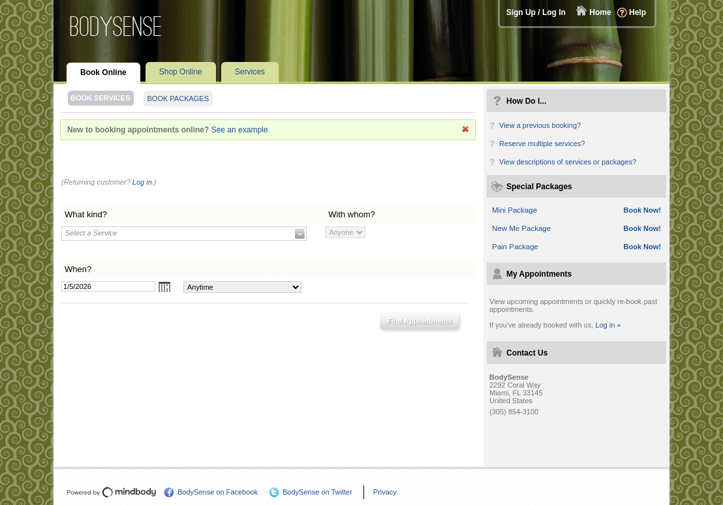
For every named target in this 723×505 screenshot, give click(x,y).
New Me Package (521, 228)
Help (637, 12)
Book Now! (642, 210)
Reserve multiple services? (542, 143)
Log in (142, 182)
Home (600, 12)
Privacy (385, 492)
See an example (239, 129)
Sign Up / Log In (536, 12)
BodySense (116, 26)
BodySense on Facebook (217, 492)
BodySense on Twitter (317, 492)
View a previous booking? (540, 125)
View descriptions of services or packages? (567, 162)
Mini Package (514, 210)
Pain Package (515, 247)
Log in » (608, 325)
